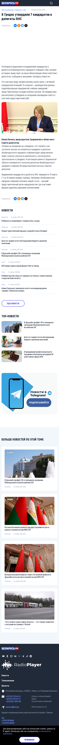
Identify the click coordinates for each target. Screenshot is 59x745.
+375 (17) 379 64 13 (31, 696)
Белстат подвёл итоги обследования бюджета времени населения (24, 242)
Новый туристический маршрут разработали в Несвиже (24, 231)
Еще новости (13, 303)
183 (3, 718)
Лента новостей (7, 10)
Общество (5, 217)
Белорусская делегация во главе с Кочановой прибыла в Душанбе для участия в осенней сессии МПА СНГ (28, 575)
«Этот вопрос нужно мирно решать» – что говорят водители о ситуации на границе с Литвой (29, 623)
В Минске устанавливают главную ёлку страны (21, 221)
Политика (18, 10)
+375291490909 (8, 723)
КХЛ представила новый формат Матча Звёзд (20, 266)
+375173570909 (8, 720)
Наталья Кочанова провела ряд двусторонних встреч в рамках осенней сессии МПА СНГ (27, 528)
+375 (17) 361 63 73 (31, 699)
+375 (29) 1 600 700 (31, 701)
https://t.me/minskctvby (11, 374)
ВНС (24, 10)
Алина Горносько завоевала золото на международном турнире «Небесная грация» (24, 289)
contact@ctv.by (31, 707)
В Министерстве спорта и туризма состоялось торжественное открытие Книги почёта (27, 276)
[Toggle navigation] (55, 3)
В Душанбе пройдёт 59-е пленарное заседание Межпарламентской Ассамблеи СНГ (21, 254)
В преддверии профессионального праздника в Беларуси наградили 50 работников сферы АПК (38, 354)
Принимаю (29, 739)
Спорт (3, 262)
